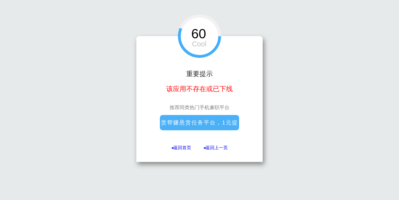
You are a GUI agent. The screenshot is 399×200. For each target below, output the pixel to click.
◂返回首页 (181, 147)
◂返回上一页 (215, 147)
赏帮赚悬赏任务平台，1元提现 (199, 124)
